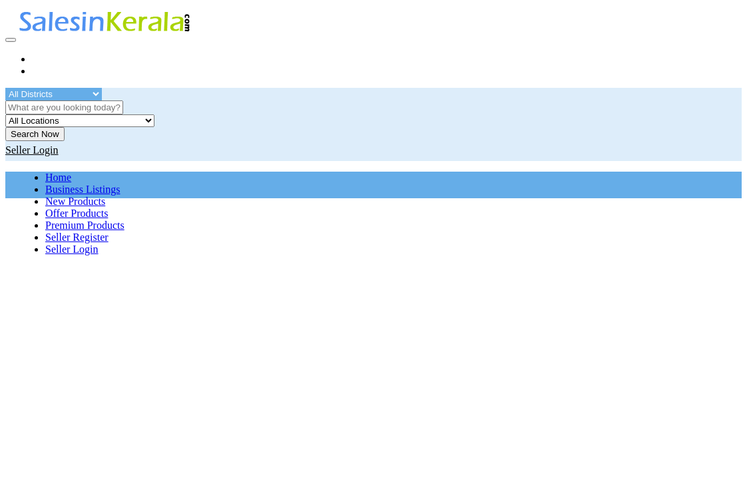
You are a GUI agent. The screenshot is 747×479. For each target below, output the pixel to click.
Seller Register (77, 237)
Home (58, 177)
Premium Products (84, 225)
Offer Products (76, 213)
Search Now (35, 134)
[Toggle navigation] (10, 40)
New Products (75, 201)
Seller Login (72, 249)
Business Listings (82, 189)
